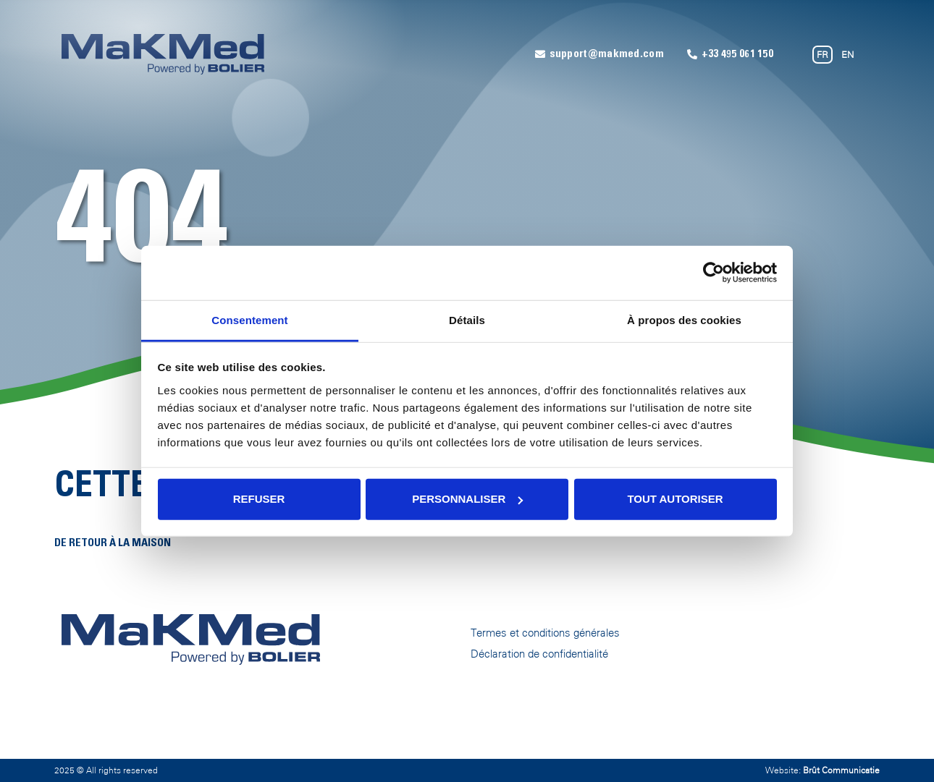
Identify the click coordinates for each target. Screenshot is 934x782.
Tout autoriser (675, 499)
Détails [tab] (467, 319)
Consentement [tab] (249, 319)
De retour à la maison (112, 543)
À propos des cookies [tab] (684, 319)
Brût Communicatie (841, 770)
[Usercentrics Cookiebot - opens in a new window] (713, 273)
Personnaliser (467, 499)
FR (822, 54)
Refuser (259, 499)
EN (847, 54)
